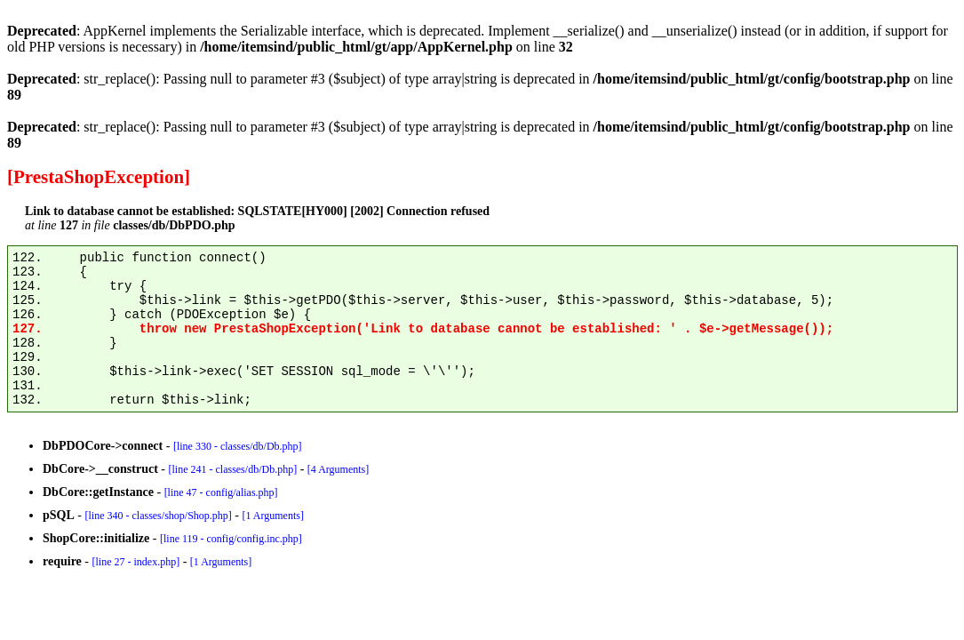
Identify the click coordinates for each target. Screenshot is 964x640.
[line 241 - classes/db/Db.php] (232, 469)
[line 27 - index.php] (135, 562)
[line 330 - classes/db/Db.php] (237, 446)
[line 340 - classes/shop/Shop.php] (157, 515)
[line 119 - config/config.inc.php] (231, 538)
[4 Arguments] (338, 469)
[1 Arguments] (272, 515)
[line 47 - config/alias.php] (221, 492)
